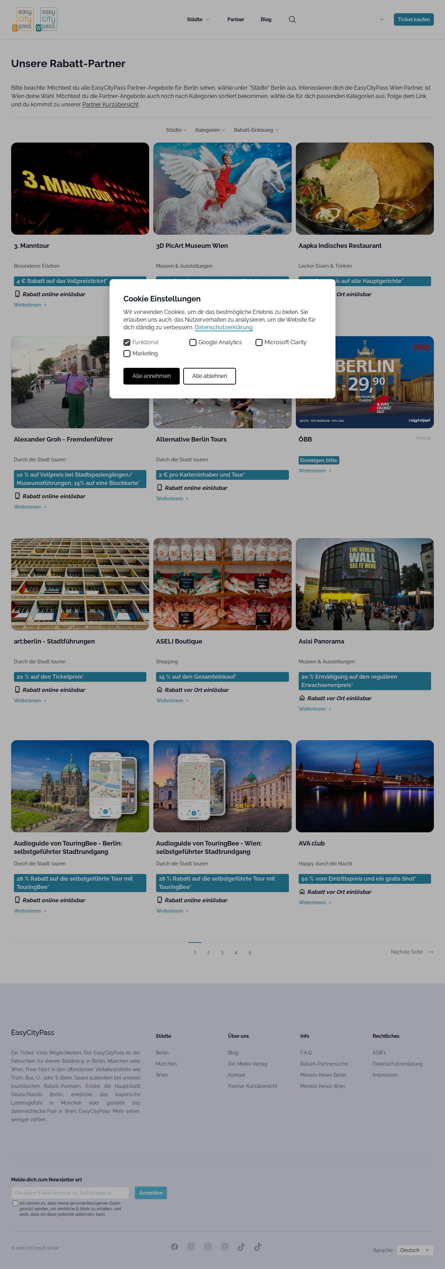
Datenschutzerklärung (224, 327)
